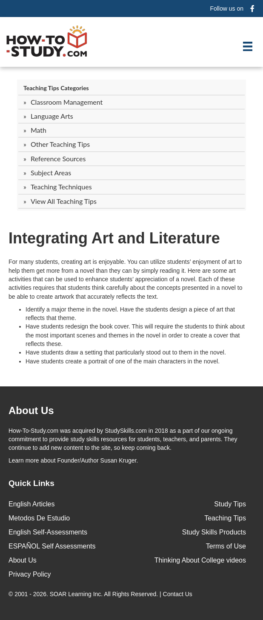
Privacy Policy (30, 574)
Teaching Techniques (61, 187)
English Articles (32, 504)
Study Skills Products (214, 532)
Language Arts (52, 116)
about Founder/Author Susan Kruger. (73, 460)
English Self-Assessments (48, 532)
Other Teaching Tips (60, 144)
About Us (23, 560)
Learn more (24, 460)
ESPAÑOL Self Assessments (52, 546)
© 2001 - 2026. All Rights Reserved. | (101, 594)
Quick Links (31, 483)
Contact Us (178, 594)
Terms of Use (226, 546)
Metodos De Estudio (39, 518)
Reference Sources (58, 158)
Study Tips (230, 504)
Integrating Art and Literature (114, 238)
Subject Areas (51, 173)
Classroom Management (67, 102)
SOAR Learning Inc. (76, 594)
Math (38, 130)
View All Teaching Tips (64, 201)
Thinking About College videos (200, 560)
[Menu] (248, 46)
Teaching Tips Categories (56, 87)
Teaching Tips (225, 518)
